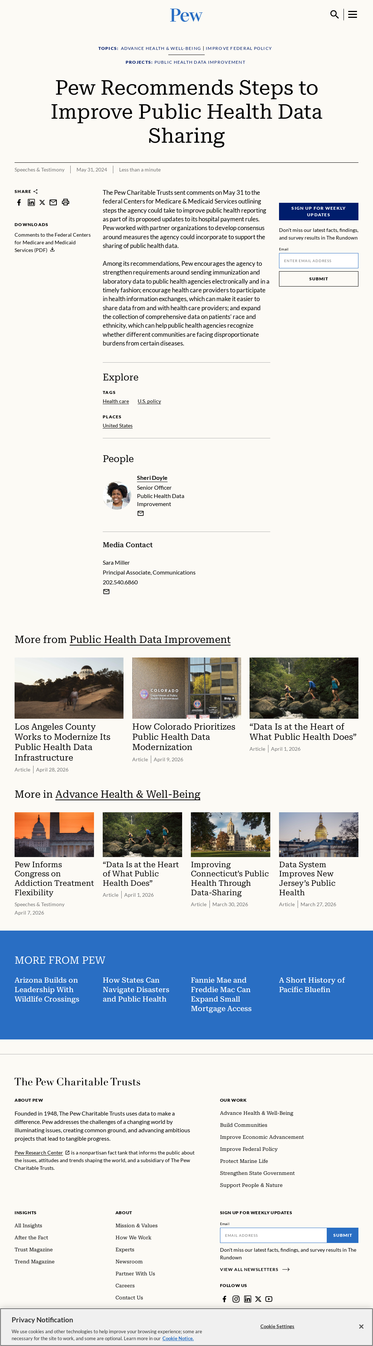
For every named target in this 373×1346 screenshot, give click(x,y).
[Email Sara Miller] (106, 591)
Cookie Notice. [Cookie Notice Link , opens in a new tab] (178, 1341)
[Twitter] (258, 1299)
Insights (26, 1212)
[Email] (318, 260)
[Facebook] (224, 1299)
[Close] (361, 1329)
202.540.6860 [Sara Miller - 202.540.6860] (120, 582)
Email (284, 249)
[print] (65, 202)
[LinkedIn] (247, 1299)
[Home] (77, 1082)
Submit (318, 278)
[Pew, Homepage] (186, 14)
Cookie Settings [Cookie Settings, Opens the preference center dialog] (277, 1329)
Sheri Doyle (152, 477)
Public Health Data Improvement (150, 639)
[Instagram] (236, 1299)
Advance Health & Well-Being (127, 794)
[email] (140, 513)
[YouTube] (268, 1299)
